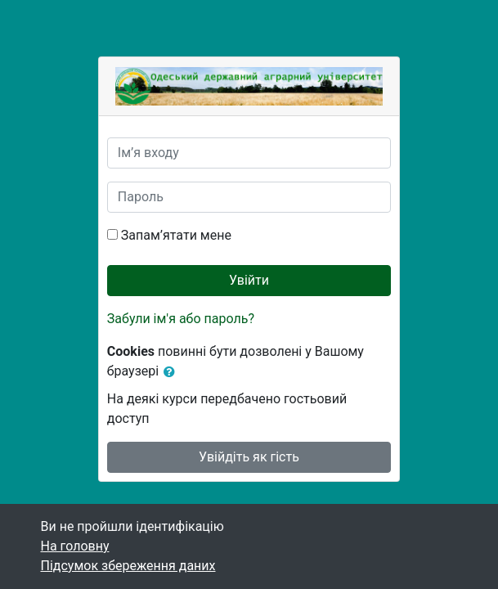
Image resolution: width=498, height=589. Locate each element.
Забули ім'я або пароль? (180, 318)
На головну (75, 546)
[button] (172, 372)
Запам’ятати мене (176, 235)
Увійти (249, 280)
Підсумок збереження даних (128, 565)
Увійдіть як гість (249, 457)
